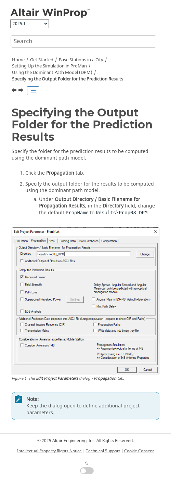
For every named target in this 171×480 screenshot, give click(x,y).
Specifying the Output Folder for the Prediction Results (67, 79)
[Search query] (83, 41)
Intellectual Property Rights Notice (49, 451)
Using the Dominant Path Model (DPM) (52, 73)
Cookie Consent (139, 451)
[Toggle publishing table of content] (33, 90)
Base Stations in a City (81, 60)
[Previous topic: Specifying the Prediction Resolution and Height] (14, 91)
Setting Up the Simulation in (49, 66)
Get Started (41, 60)
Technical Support (103, 451)
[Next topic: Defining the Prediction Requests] (21, 91)
